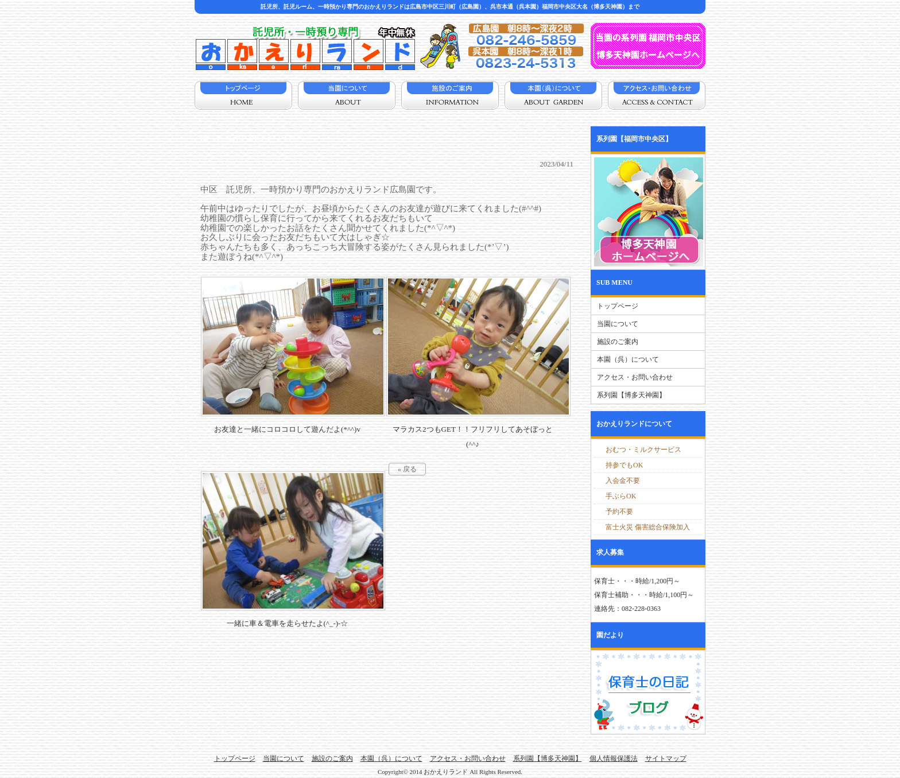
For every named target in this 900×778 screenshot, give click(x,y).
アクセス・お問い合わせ (635, 377)
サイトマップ (665, 758)
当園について (617, 324)
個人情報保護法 (613, 758)
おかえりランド (446, 771)
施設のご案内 (617, 342)
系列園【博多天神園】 (631, 395)
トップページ (617, 306)
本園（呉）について (628, 359)
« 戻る (407, 469)
